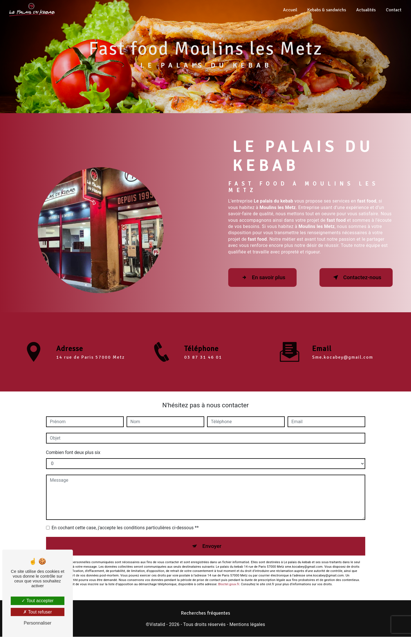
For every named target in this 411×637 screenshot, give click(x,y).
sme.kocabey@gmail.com (342, 351)
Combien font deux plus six (73, 452)
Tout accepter (37, 600)
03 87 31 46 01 (203, 364)
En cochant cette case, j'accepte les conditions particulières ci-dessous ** (125, 527)
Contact (393, 10)
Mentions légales (247, 624)
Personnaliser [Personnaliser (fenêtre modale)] (37, 623)
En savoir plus (263, 277)
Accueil (290, 10)
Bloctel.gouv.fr (228, 584)
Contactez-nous (355, 277)
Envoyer (211, 546)
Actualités (366, 10)
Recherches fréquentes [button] (205, 613)
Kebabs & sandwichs (326, 10)
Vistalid (157, 624)
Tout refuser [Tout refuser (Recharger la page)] (37, 612)
